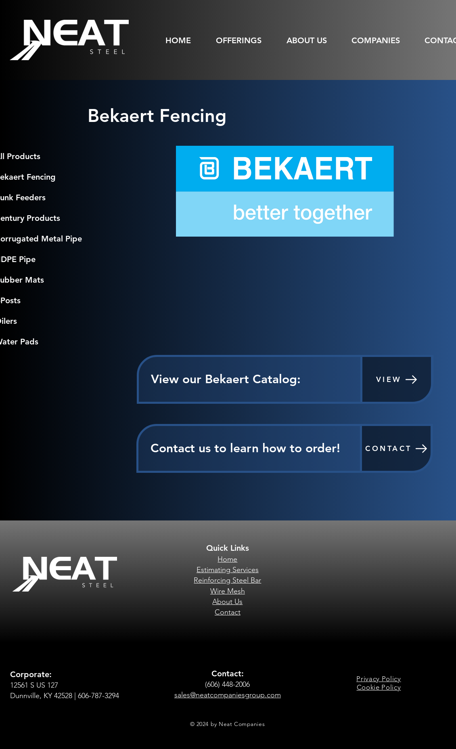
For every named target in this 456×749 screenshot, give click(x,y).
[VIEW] (396, 379)
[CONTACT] (396, 448)
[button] (244, 40)
